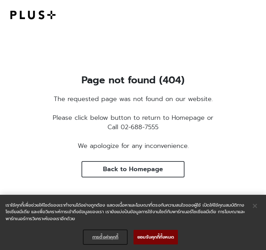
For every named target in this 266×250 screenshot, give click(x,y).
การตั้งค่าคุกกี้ (105, 237)
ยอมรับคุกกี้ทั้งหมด (155, 237)
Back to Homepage (133, 169)
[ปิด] (255, 206)
